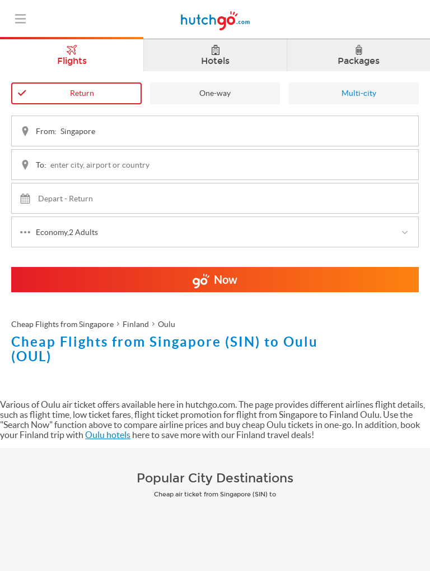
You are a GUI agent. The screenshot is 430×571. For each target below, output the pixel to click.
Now (215, 282)
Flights (71, 52)
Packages (359, 55)
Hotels (215, 55)
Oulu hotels (107, 435)
